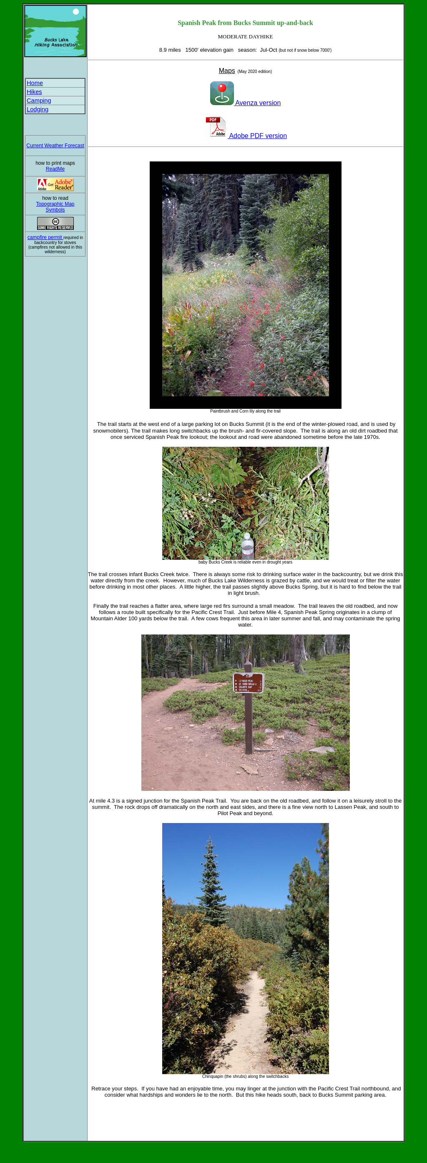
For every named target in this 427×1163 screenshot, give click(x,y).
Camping (39, 100)
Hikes (34, 91)
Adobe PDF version (245, 135)
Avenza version (245, 102)
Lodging (37, 109)
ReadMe (55, 169)
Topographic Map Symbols (55, 207)
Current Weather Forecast (55, 146)
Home (35, 83)
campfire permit (45, 237)
